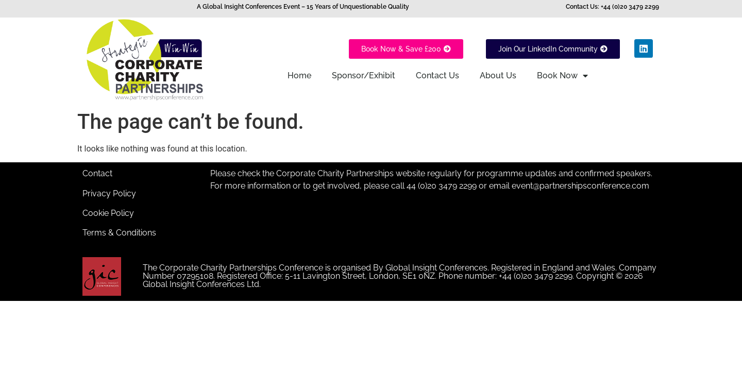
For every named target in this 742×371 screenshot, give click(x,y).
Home (299, 75)
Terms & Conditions (119, 233)
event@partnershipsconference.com (579, 186)
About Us (498, 75)
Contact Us (437, 75)
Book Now (562, 75)
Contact (97, 173)
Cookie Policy (108, 213)
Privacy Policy (109, 193)
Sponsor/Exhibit (363, 75)
